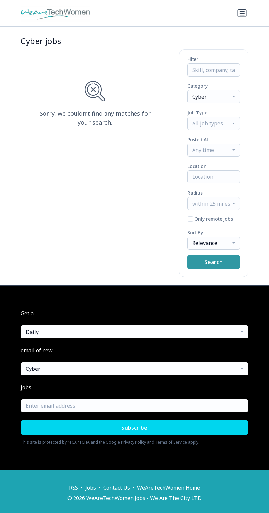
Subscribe (134, 427)
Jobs (90, 487)
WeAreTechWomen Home (168, 487)
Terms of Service (171, 442)
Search (213, 262)
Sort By (195, 232)
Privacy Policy (133, 442)
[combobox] (213, 96)
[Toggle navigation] (242, 13)
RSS (73, 487)
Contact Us (116, 487)
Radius (195, 193)
